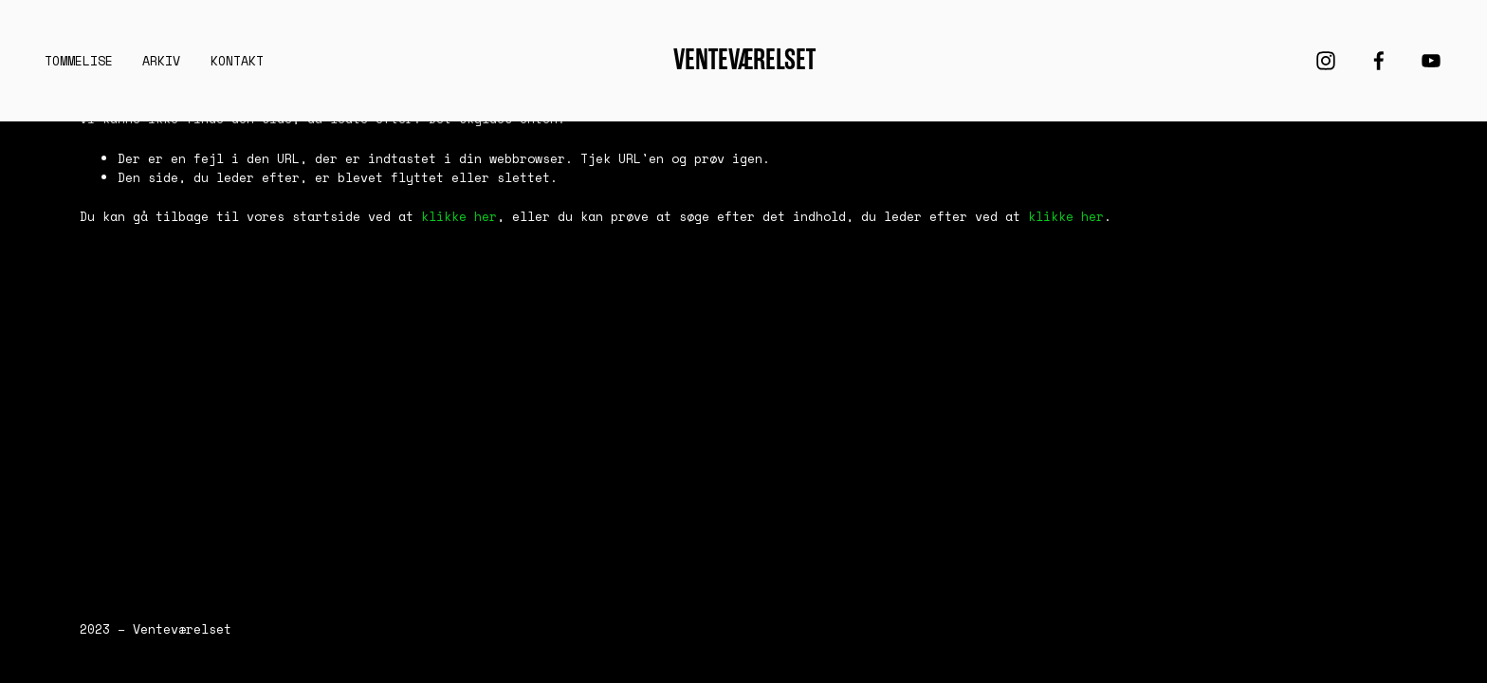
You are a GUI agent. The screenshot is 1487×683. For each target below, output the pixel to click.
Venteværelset (744, 60)
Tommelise (79, 60)
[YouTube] (1431, 60)
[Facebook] (1379, 60)
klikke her (459, 216)
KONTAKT (237, 60)
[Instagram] (1325, 60)
